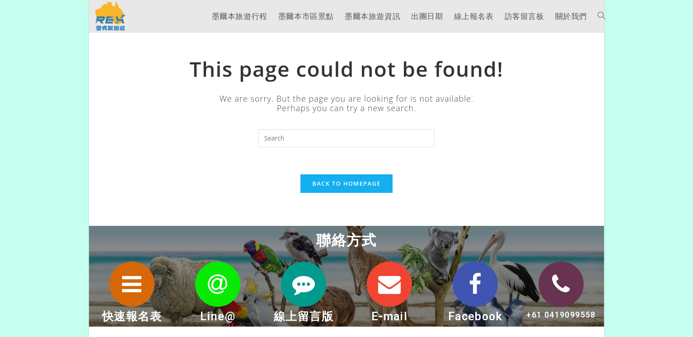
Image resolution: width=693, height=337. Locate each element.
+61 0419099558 (561, 314)
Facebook (475, 316)
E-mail (389, 316)
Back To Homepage (346, 183)
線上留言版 (303, 316)
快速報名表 (132, 316)
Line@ (217, 316)
